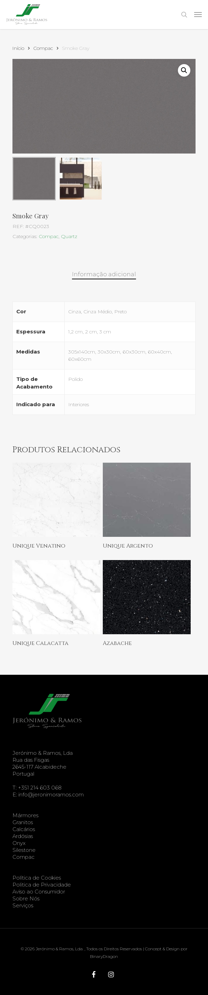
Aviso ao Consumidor (38, 891)
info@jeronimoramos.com (51, 794)
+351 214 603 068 (40, 787)
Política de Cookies (36, 877)
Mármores (25, 815)
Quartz (69, 236)
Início (18, 48)
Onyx (19, 843)
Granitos (22, 822)
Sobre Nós (25, 898)
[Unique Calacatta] (56, 597)
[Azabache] (147, 597)
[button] (198, 14)
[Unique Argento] (147, 500)
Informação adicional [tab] (104, 274)
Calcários (23, 829)
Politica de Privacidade (41, 884)
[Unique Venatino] (56, 500)
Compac (43, 48)
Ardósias (22, 836)
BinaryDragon (104, 956)
